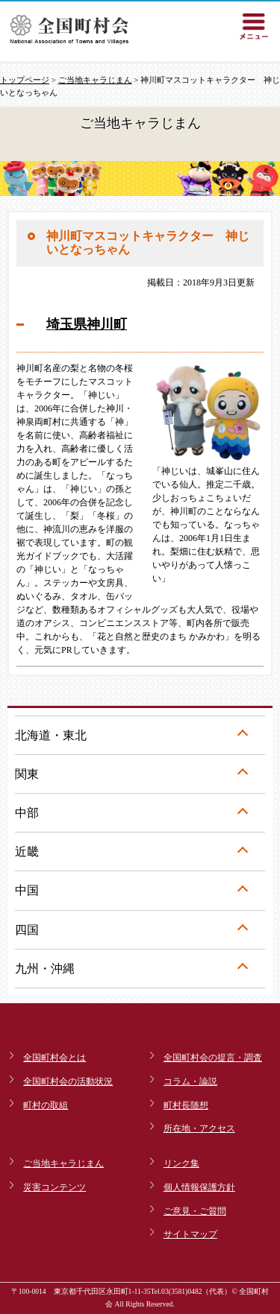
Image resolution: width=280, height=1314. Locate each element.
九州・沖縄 (45, 968)
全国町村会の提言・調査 (213, 1057)
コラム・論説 (190, 1081)
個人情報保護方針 (199, 1187)
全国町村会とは (54, 1057)
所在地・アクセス (199, 1128)
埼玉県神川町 (86, 324)
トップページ (24, 79)
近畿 (27, 851)
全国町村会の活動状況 (68, 1081)
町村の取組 (45, 1105)
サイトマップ (190, 1234)
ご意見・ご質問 (195, 1211)
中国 (27, 890)
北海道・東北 (51, 735)
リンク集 (181, 1163)
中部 (27, 812)
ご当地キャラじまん (95, 79)
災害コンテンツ (54, 1187)
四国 (27, 929)
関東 (27, 774)
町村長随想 (186, 1105)
